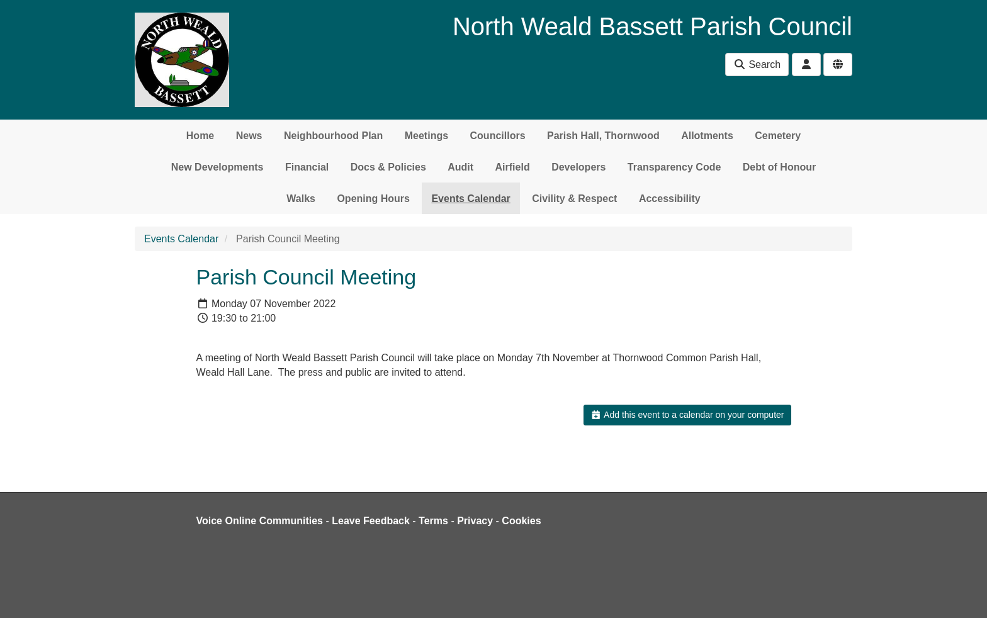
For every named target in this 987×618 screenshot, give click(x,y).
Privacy (475, 520)
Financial (307, 167)
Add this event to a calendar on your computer (687, 415)
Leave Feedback (371, 520)
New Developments (217, 167)
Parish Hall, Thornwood (603, 135)
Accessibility (670, 198)
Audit (460, 167)
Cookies (521, 520)
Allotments (707, 135)
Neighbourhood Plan (333, 135)
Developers (578, 167)
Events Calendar (470, 198)
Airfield (512, 167)
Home (200, 135)
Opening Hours (373, 198)
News (249, 135)
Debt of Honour (779, 167)
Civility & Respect (574, 198)
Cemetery (778, 135)
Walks (300, 198)
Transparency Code (674, 167)
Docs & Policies (388, 167)
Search (757, 64)
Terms (433, 520)
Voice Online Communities (260, 520)
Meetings (426, 135)
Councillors (498, 135)
